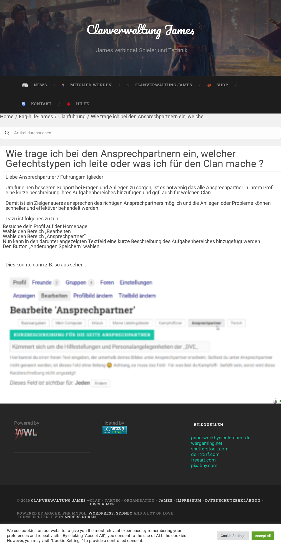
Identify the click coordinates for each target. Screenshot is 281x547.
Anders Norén (80, 517)
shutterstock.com (210, 449)
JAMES (165, 500)
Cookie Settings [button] (233, 536)
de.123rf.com (205, 454)
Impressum (188, 500)
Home (7, 116)
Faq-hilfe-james (36, 116)
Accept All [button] (263, 536)
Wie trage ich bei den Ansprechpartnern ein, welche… (149, 116)
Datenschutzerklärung (232, 500)
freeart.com (203, 460)
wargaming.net (206, 443)
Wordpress (101, 513)
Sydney (124, 513)
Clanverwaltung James (140, 29)
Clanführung (72, 116)
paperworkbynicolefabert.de (220, 437)
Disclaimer (102, 504)
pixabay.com (204, 465)
